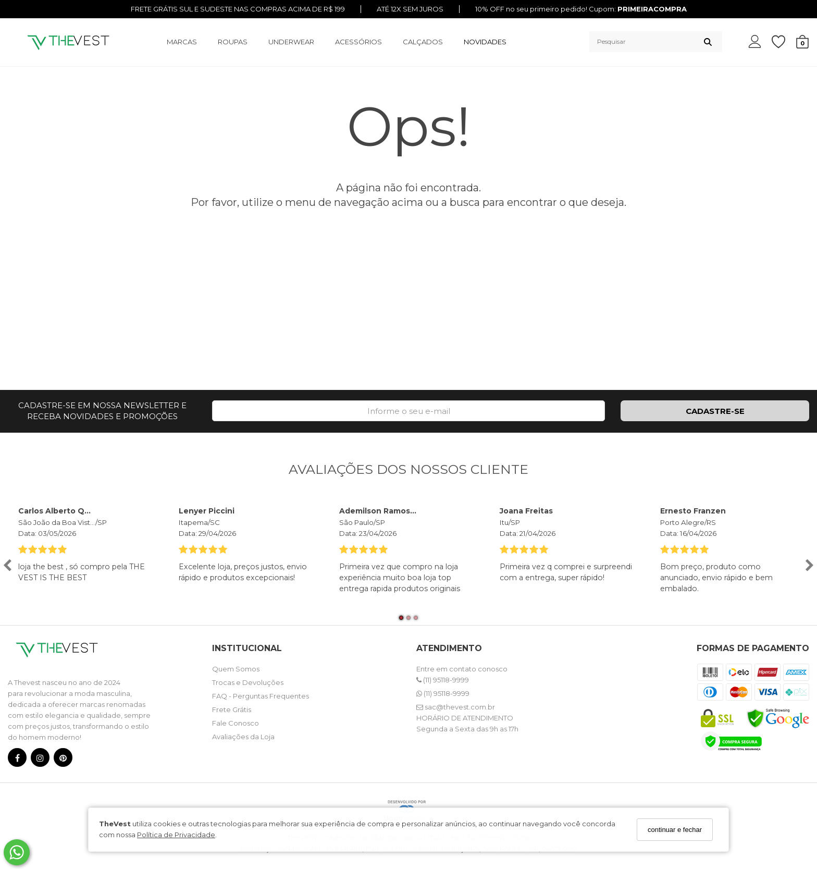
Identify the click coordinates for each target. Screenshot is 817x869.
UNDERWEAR (291, 42)
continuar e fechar (675, 830)
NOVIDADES (485, 42)
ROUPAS (232, 42)
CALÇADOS (423, 42)
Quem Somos (235, 669)
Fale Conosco (235, 723)
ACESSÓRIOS (358, 42)
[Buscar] (708, 41)
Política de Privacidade (176, 834)
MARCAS (182, 42)
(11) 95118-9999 (442, 680)
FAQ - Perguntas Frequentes (260, 696)
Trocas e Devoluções (247, 682)
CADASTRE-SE (715, 411)
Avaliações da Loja (243, 736)
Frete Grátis (231, 709)
